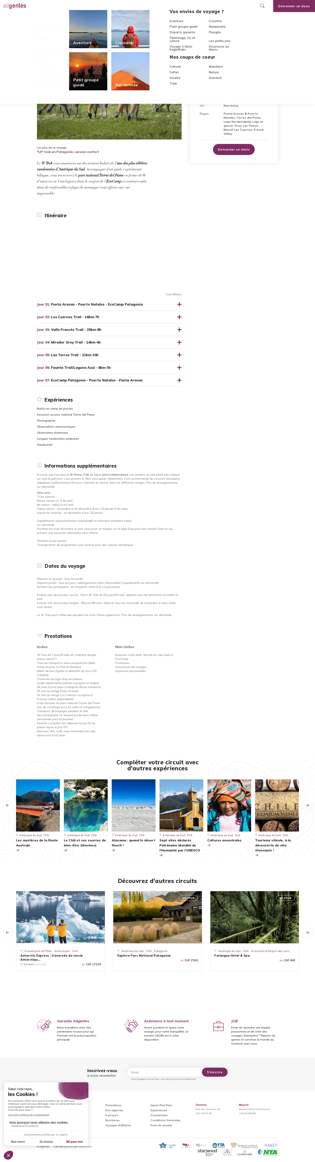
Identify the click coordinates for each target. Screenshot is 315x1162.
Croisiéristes (159, 1115)
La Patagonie (253, 74)
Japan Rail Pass (161, 1105)
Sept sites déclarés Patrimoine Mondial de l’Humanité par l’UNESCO (180, 848)
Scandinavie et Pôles (38, 951)
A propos (111, 1115)
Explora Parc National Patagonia (144, 955)
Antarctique (62, 951)
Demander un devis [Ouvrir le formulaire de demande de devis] (294, 6)
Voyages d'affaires (118, 1125)
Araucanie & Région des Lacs (270, 951)
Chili (80, 28)
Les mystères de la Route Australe (37, 845)
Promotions (107, 6)
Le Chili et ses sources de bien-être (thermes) (85, 845)
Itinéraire (43, 18)
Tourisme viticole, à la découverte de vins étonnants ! (273, 848)
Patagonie (161, 951)
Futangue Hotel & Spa (232, 955)
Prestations (171, 18)
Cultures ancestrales (224, 843)
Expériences (66, 18)
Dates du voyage (143, 18)
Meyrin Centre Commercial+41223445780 (254, 1109)
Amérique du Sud (62, 28)
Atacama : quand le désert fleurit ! (133, 845)
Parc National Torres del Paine (225, 77)
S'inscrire (215, 1072)
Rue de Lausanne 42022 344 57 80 (208, 1109)
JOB (234, 1021)
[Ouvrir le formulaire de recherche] (262, 6)
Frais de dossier (161, 1125)
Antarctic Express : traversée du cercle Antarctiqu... (51, 957)
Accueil (42, 28)
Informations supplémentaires (103, 18)
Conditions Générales (165, 1120)
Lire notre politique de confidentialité (178, 1079)
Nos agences (135, 6)
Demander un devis (234, 149)
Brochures (112, 1120)
